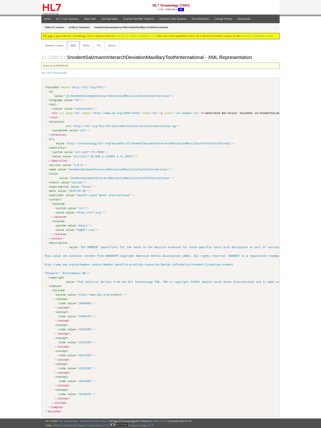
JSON (87, 45)
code (62, 303)
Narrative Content (54, 45)
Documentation (200, 18)
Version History (96, 425)
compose (55, 286)
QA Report (78, 425)
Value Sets (90, 18)
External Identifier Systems (138, 18)
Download (58, 73)
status (57, 109)
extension (56, 122)
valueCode (60, 131)
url (68, 126)
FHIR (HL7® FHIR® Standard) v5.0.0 (135, 35)
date (52, 191)
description (58, 243)
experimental (59, 187)
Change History (223, 18)
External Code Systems (172, 18)
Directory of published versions (257, 35)
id (51, 92)
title (53, 174)
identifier (57, 148)
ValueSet (52, 88)
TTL (100, 45)
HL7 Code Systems (67, 18)
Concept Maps (109, 18)
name (52, 169)
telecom (58, 204)
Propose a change (139, 425)
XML (74, 45)
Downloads (244, 18)
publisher (56, 195)
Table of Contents (62, 425)
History (114, 45)
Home (47, 18)
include (58, 291)
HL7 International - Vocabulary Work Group (82, 421)
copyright (56, 278)
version (55, 165)
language (56, 100)
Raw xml (46, 73)
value (58, 96)
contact (55, 200)
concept (61, 299)
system (57, 152)
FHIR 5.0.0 (158, 421)
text (52, 105)
